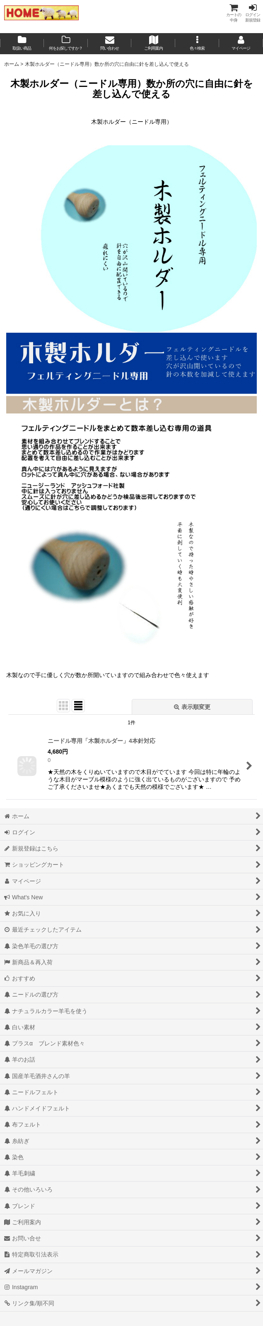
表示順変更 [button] (192, 707)
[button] (197, 43)
